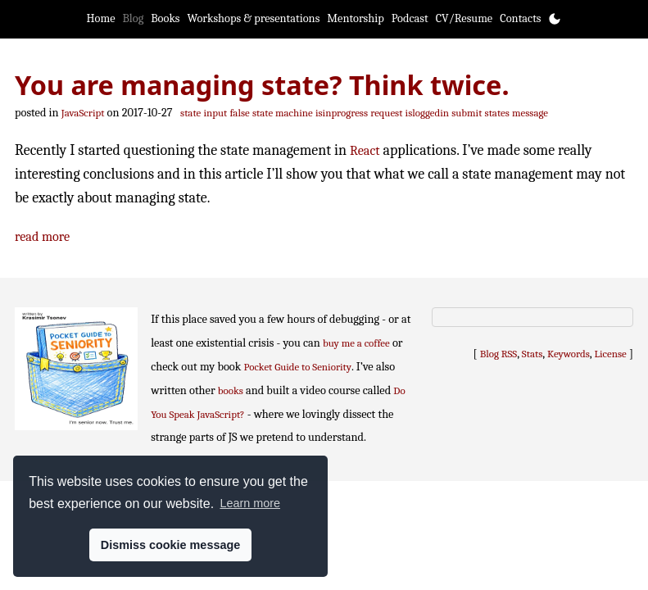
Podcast (410, 18)
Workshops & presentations (254, 18)
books (230, 390)
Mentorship (355, 18)
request (386, 113)
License (611, 353)
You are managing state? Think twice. (262, 84)
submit (466, 113)
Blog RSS (499, 353)
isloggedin (427, 113)
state (190, 113)
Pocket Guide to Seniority (298, 367)
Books (165, 18)
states (497, 113)
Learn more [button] (250, 503)
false (239, 113)
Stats (532, 353)
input (215, 113)
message (530, 113)
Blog (133, 18)
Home (101, 18)
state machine (282, 113)
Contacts (520, 18)
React (364, 150)
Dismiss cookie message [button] (170, 544)
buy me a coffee (356, 343)
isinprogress (341, 113)
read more (42, 236)
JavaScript (83, 113)
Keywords (568, 353)
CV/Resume (464, 18)
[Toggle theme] (554, 18)
